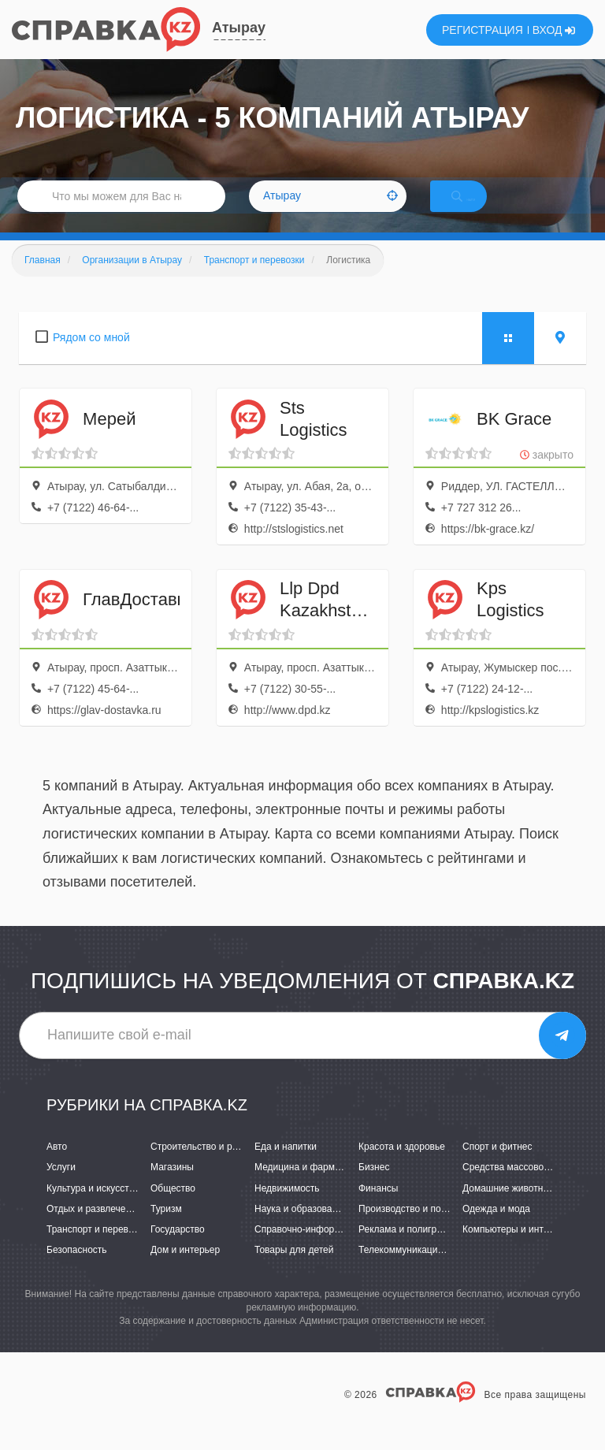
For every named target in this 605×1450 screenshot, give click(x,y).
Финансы (378, 1207)
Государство (177, 1248)
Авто (56, 1165)
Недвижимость (287, 1207)
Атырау (238, 27)
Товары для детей (293, 1268)
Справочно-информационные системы (339, 1248)
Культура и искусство (92, 1207)
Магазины (172, 1186)
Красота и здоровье (401, 1165)
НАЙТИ (479, 208)
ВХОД (554, 30)
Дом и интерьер (185, 1268)
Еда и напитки (285, 1165)
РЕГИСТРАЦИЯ (482, 30)
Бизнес (373, 1186)
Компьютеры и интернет (515, 1248)
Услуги (61, 1186)
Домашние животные (508, 1207)
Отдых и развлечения (93, 1227)
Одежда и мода (496, 1227)
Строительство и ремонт (204, 1165)
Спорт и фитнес (497, 1165)
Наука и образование (300, 1227)
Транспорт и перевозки (96, 1248)
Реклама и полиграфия (409, 1248)
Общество (172, 1207)
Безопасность (76, 1268)
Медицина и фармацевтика (314, 1186)
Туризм (166, 1227)
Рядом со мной (91, 356)
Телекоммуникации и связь (417, 1268)
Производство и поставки (414, 1227)
